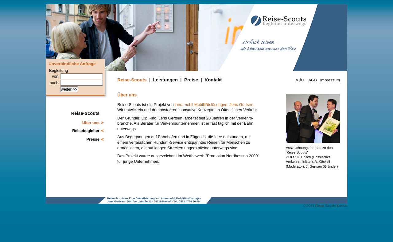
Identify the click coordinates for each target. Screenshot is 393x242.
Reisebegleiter (85, 130)
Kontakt (213, 79)
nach (54, 82)
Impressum (330, 80)
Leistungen (165, 79)
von (55, 76)
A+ (302, 79)
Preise (191, 79)
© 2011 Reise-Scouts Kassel (325, 206)
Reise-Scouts (132, 79)
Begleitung (58, 70)
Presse (92, 139)
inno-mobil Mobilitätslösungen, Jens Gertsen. (214, 104)
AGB (312, 80)
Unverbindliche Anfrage (72, 63)
